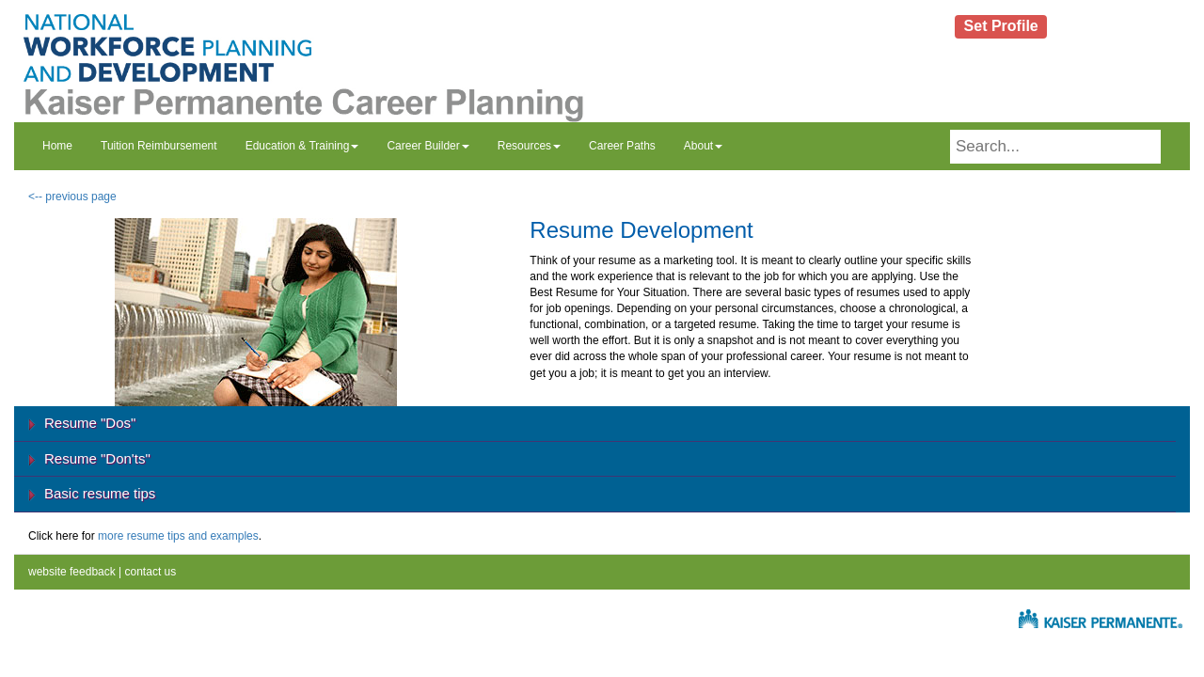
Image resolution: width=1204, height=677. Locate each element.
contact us (148, 571)
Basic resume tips (99, 493)
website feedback (72, 571)
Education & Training (302, 145)
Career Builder (427, 145)
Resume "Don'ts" (97, 458)
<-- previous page (72, 196)
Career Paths (622, 145)
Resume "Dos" (89, 423)
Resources (529, 145)
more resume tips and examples (178, 536)
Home (57, 145)
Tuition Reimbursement (159, 145)
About (703, 145)
